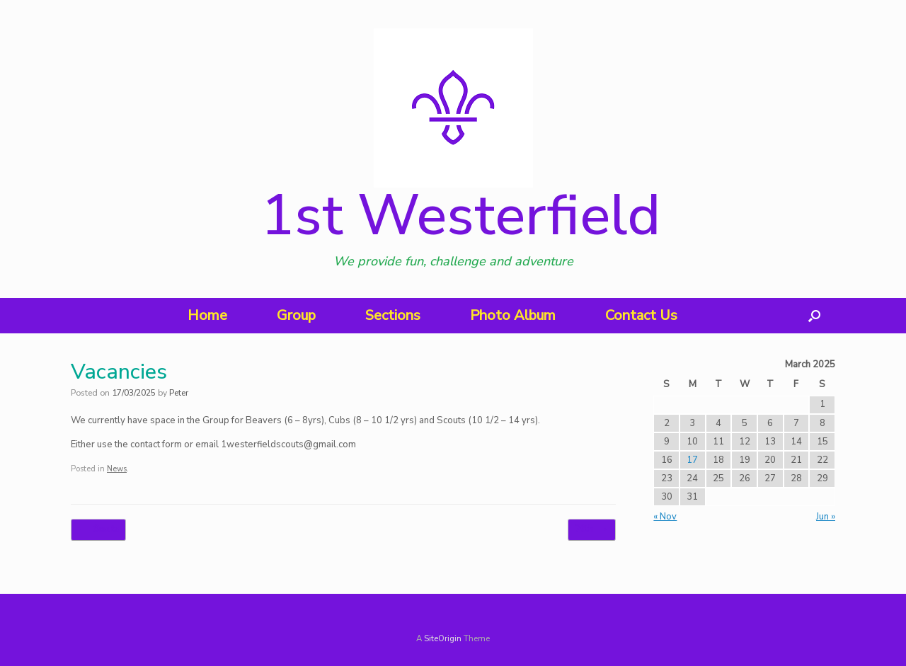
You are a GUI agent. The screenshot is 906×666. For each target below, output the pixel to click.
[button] (814, 315)
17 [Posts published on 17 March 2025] (692, 460)
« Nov (665, 516)
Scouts (98, 530)
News (117, 469)
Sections (392, 315)
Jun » (825, 516)
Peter (178, 392)
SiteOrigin (442, 638)
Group (296, 315)
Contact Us (641, 315)
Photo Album (513, 315)
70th (591, 530)
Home (207, 315)
